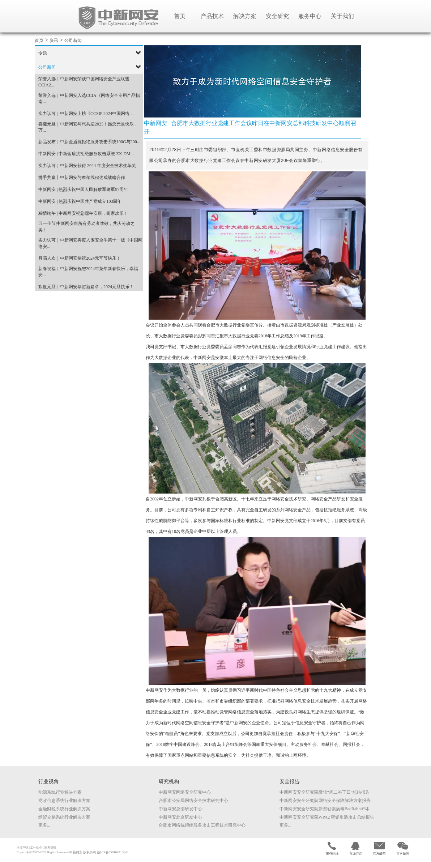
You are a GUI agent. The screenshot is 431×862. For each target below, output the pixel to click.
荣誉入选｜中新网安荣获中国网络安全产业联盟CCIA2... (83, 82)
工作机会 (36, 847)
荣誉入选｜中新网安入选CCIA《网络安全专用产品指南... (89, 98)
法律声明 (22, 847)
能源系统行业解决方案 (60, 792)
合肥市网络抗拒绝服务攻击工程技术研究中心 (202, 825)
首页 (179, 16)
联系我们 (50, 847)
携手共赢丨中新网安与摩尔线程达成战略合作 (81, 177)
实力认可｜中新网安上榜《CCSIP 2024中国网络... (85, 113)
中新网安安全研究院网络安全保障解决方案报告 (325, 800)
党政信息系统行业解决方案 (64, 800)
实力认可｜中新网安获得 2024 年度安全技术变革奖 (87, 165)
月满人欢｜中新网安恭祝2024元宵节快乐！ (79, 258)
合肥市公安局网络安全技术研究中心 (193, 800)
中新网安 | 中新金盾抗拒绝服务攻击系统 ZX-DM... (86, 153)
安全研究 (277, 16)
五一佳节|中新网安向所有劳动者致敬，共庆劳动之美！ (86, 226)
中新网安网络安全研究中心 (185, 792)
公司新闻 (73, 40)
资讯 (54, 40)
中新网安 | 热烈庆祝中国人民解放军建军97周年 (83, 189)
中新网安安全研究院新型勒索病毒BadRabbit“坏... (326, 808)
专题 (42, 53)
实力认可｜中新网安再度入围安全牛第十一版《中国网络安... (90, 243)
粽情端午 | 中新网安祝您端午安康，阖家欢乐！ (83, 213)
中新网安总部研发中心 (180, 808)
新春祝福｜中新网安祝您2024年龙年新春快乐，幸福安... (88, 271)
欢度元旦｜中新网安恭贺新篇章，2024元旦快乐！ (86, 286)
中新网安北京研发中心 (180, 817)
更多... (44, 825)
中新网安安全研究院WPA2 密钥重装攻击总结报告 (327, 817)
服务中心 (309, 16)
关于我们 (342, 16)
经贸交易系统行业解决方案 (64, 817)
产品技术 (212, 16)
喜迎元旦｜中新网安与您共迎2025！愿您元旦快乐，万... (88, 127)
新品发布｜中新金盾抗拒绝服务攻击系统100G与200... (89, 141)
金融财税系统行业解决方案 (64, 808)
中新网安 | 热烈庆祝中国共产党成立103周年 (79, 201)
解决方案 (244, 16)
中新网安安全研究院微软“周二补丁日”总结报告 (324, 792)
